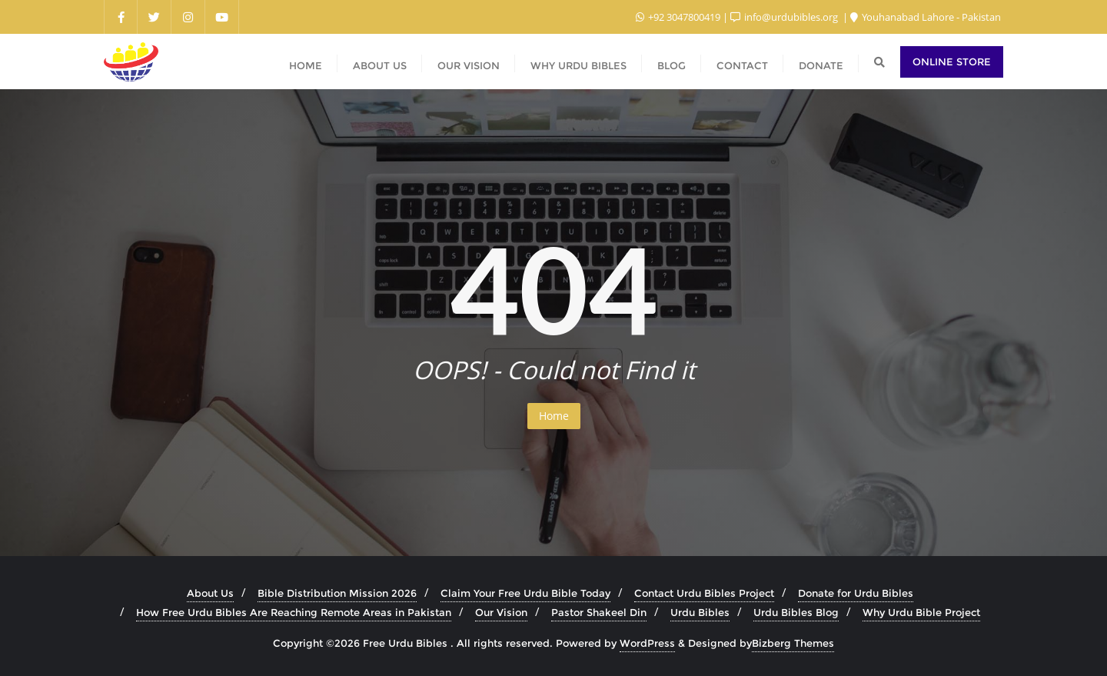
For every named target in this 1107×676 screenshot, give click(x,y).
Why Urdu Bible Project (921, 612)
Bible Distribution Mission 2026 (337, 593)
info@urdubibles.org (785, 17)
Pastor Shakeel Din (599, 612)
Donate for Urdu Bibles (855, 593)
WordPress (647, 643)
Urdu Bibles (700, 612)
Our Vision (501, 612)
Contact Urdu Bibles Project (704, 593)
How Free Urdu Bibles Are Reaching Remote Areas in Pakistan (293, 612)
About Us (210, 593)
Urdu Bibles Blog (796, 612)
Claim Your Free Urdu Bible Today (525, 593)
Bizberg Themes (793, 643)
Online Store (952, 61)
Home (554, 415)
